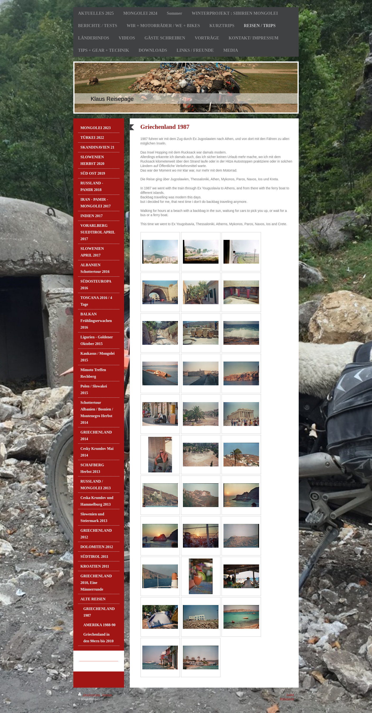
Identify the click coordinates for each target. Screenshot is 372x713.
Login (290, 694)
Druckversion (89, 694)
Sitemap (107, 694)
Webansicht (287, 698)
